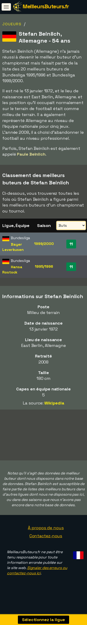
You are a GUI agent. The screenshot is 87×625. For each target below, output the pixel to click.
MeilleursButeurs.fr (46, 6)
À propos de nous (46, 534)
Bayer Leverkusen (13, 247)
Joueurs (12, 24)
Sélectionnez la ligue (43, 619)
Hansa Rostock (12, 270)
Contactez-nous (45, 542)
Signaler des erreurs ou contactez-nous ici (37, 577)
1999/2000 (44, 243)
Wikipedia (54, 403)
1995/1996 (44, 266)
